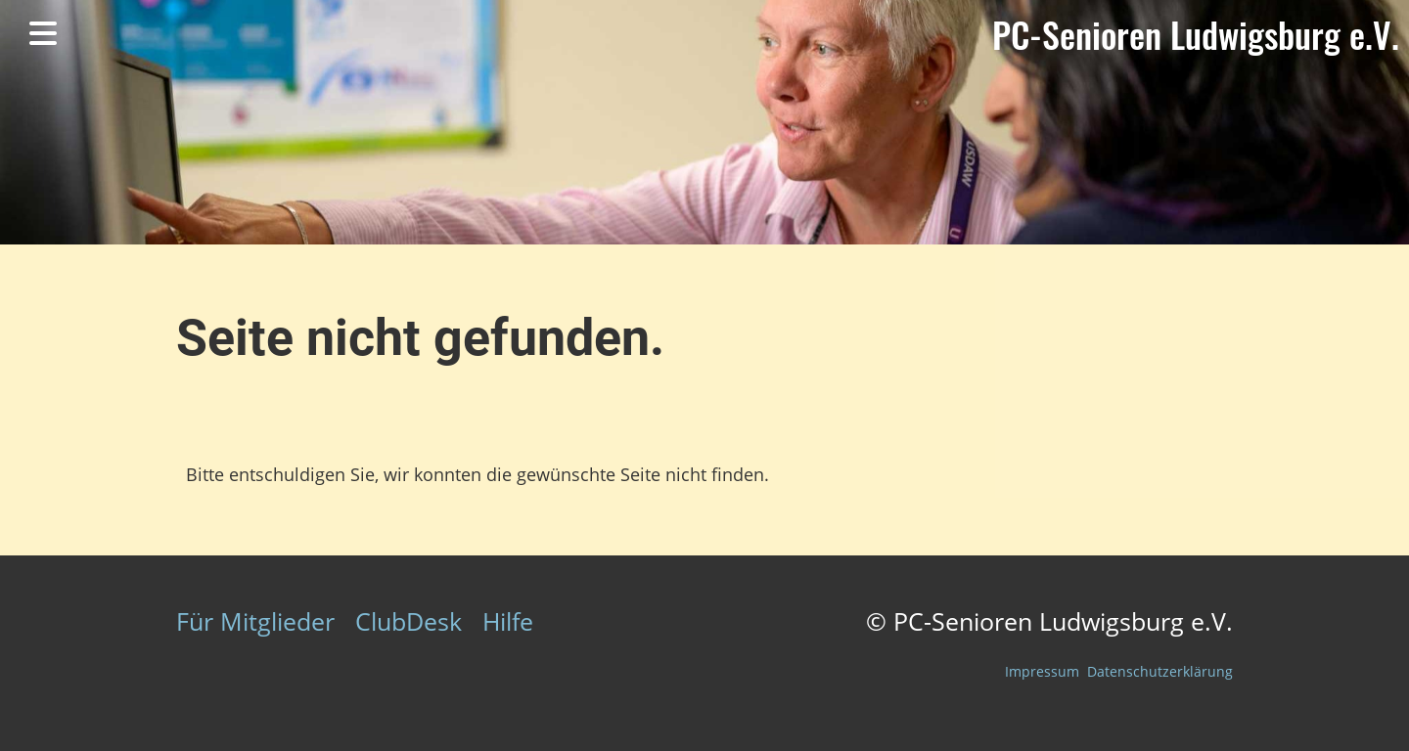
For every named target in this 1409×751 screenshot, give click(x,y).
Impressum (1042, 671)
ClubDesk (408, 621)
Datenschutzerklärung (1160, 671)
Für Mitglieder (255, 621)
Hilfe (507, 621)
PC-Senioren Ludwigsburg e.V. (1195, 34)
